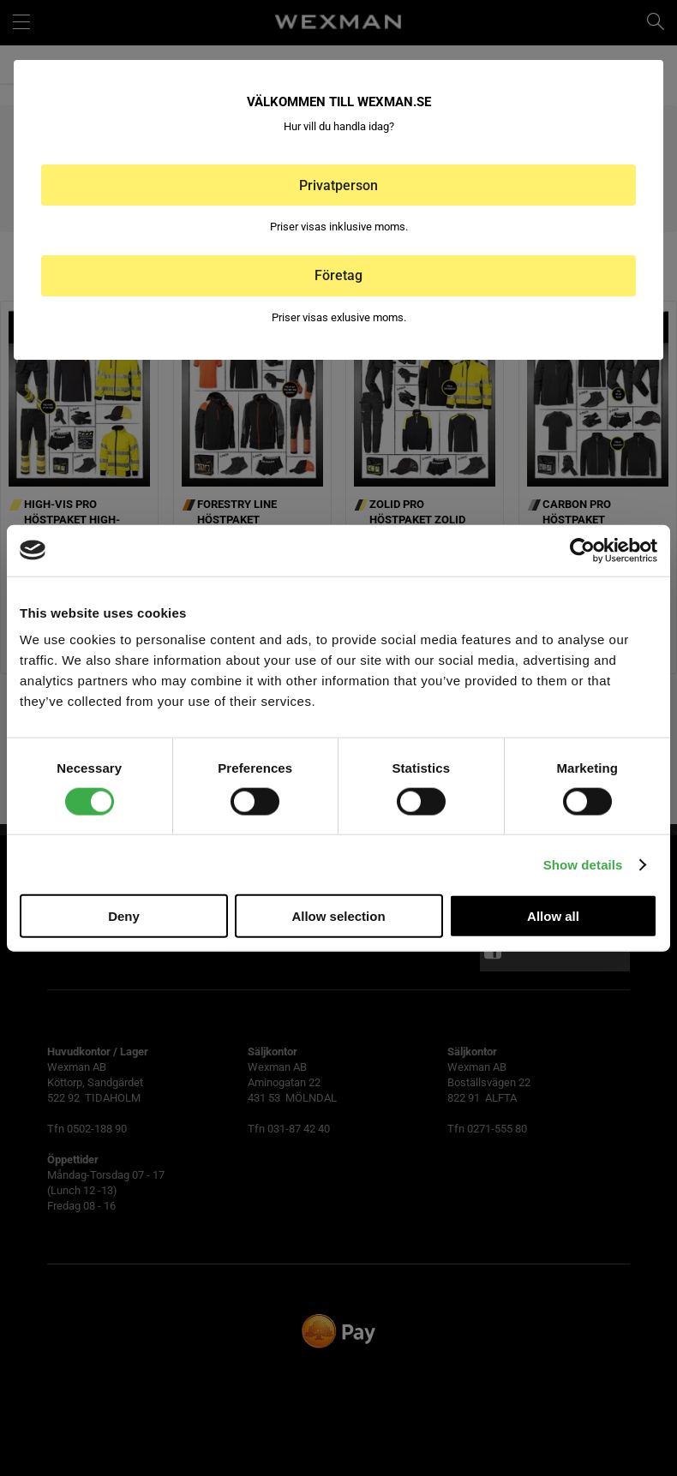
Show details (583, 864)
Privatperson (338, 185)
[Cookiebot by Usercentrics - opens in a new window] (582, 550)
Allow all (553, 916)
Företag (338, 275)
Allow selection (338, 916)
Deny (124, 916)
